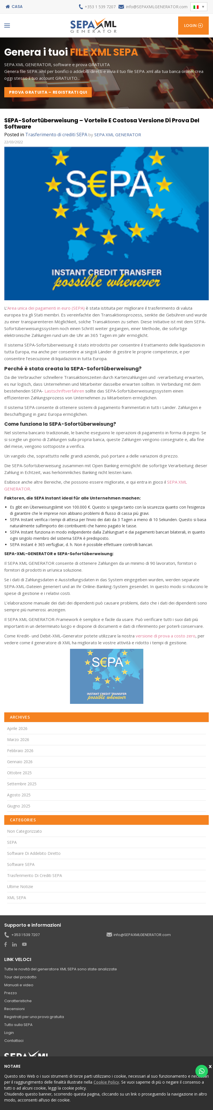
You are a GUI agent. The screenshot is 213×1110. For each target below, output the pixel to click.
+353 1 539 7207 (100, 6)
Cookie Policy (106, 1082)
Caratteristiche (18, 1001)
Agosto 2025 (19, 795)
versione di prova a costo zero (165, 636)
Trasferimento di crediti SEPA (56, 134)
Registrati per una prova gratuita (34, 1016)
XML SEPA (16, 897)
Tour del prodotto (20, 977)
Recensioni (14, 1009)
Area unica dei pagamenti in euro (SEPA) (46, 308)
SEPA (12, 842)
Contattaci (14, 1040)
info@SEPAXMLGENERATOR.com (157, 6)
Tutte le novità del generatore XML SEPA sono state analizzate (60, 969)
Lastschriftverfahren (64, 391)
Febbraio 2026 (20, 750)
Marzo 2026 (18, 739)
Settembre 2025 (22, 783)
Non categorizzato (24, 831)
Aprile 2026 (17, 728)
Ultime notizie (20, 886)
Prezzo (10, 993)
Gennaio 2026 (20, 761)
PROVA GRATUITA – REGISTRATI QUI (48, 92)
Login (190, 25)
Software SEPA (21, 864)
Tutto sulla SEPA (18, 1024)
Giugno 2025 (18, 806)
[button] (198, 6)
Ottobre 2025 (19, 772)
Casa (17, 6)
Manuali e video (18, 985)
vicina (211, 1065)
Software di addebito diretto (34, 853)
